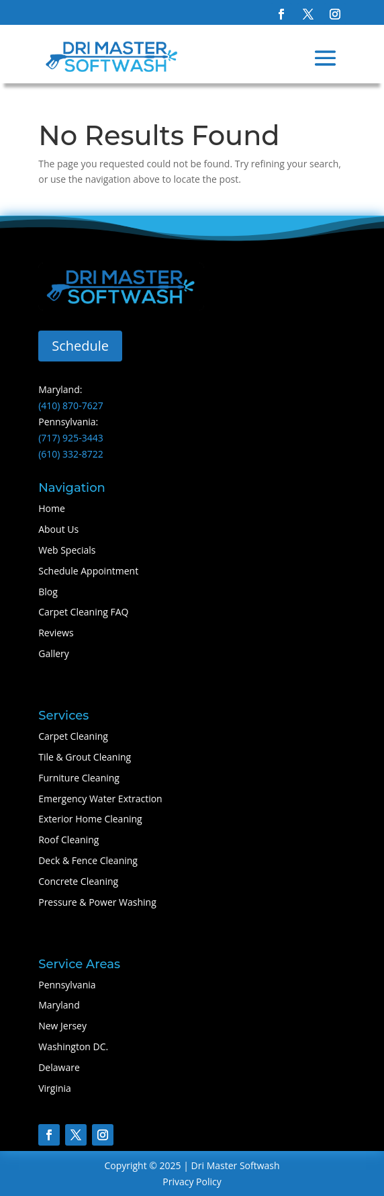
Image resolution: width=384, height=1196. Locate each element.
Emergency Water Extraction (100, 798)
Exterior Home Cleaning (90, 818)
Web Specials (66, 550)
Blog (48, 591)
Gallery (53, 653)
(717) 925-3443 (70, 437)
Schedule (80, 346)
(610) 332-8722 (70, 453)
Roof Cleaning (68, 839)
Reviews (55, 632)
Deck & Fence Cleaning (88, 860)
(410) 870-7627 (70, 405)
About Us (58, 529)
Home (51, 508)
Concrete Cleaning (78, 881)
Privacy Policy (191, 1181)
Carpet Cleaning (73, 736)
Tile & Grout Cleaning (84, 757)
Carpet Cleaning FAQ (83, 611)
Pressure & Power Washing (97, 902)
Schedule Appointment (88, 570)
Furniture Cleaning (78, 777)
